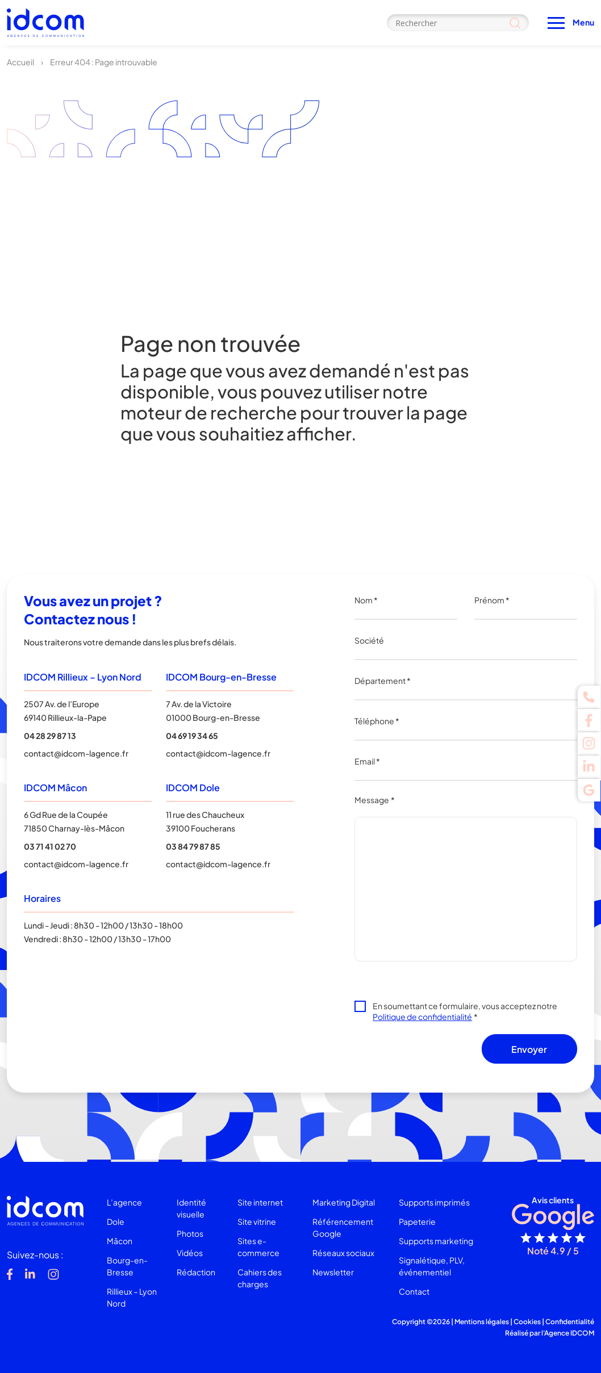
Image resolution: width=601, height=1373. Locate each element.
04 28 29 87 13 (50, 735)
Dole (115, 1221)
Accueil (20, 62)
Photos (190, 1233)
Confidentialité (569, 1321)
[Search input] (458, 22)
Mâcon (119, 1241)
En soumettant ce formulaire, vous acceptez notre (465, 1011)
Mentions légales (481, 1321)
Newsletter (333, 1272)
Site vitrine (256, 1221)
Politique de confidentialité (422, 1016)
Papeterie (417, 1221)
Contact (414, 1291)
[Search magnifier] (515, 22)
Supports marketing (436, 1241)
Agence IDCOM (569, 1333)
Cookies (527, 1321)
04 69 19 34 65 (192, 735)
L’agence (124, 1202)
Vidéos (190, 1253)
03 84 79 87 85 (193, 846)
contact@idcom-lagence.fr (76, 753)
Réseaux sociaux (343, 1253)
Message (374, 800)
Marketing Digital (343, 1202)
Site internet (260, 1202)
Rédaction (196, 1272)
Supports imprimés (434, 1202)
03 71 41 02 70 (50, 846)
